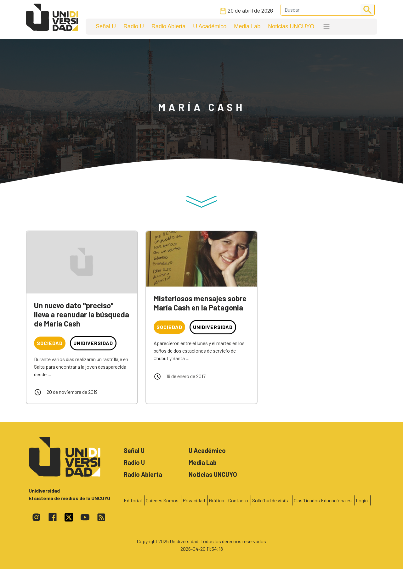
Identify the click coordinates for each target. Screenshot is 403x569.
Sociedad (50, 343)
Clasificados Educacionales (323, 500)
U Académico (209, 26)
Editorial (133, 500)
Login (362, 500)
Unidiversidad (93, 343)
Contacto (238, 500)
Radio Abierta (168, 26)
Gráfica (216, 500)
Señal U (106, 26)
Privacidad (194, 500)
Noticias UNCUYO (291, 26)
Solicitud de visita (271, 500)
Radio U (133, 26)
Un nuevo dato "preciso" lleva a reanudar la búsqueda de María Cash (81, 314)
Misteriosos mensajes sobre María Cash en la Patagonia (200, 303)
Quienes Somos (162, 500)
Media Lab (247, 26)
